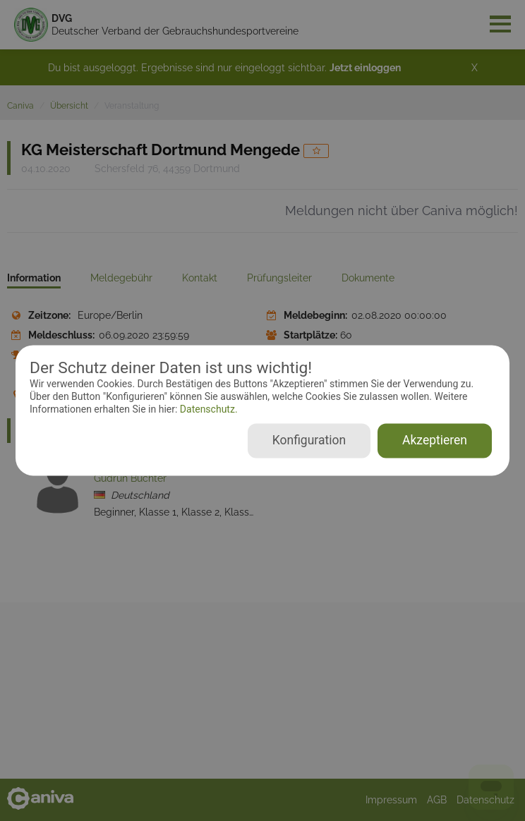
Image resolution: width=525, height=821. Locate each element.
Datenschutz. (207, 409)
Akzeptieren (434, 441)
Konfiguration (309, 441)
